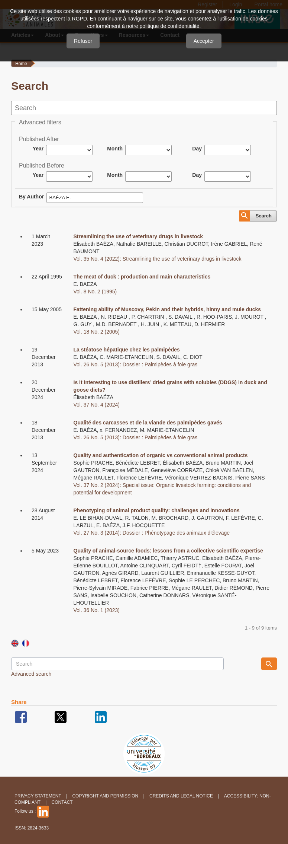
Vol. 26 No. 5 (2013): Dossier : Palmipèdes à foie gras (136, 364)
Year (38, 149)
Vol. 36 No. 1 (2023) (97, 610)
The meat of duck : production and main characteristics (142, 277)
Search (264, 216)
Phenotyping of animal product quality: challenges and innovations (157, 510)
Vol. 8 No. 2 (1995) (95, 291)
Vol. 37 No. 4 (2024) (97, 405)
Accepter (204, 41)
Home (21, 63)
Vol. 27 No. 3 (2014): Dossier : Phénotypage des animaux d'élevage (152, 533)
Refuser (83, 41)
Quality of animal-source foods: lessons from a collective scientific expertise (168, 551)
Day (197, 149)
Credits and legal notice (181, 796)
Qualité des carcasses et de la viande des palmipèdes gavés (148, 423)
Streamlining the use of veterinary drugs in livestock (138, 236)
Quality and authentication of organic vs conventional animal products (161, 455)
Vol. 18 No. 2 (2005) (97, 332)
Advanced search (31, 674)
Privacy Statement (37, 796)
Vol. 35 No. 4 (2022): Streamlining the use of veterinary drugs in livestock (158, 259)
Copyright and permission (105, 796)
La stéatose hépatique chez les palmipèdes (127, 350)
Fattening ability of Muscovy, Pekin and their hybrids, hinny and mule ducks (167, 309)
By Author (31, 197)
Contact (62, 802)
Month (115, 149)
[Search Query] (117, 663)
